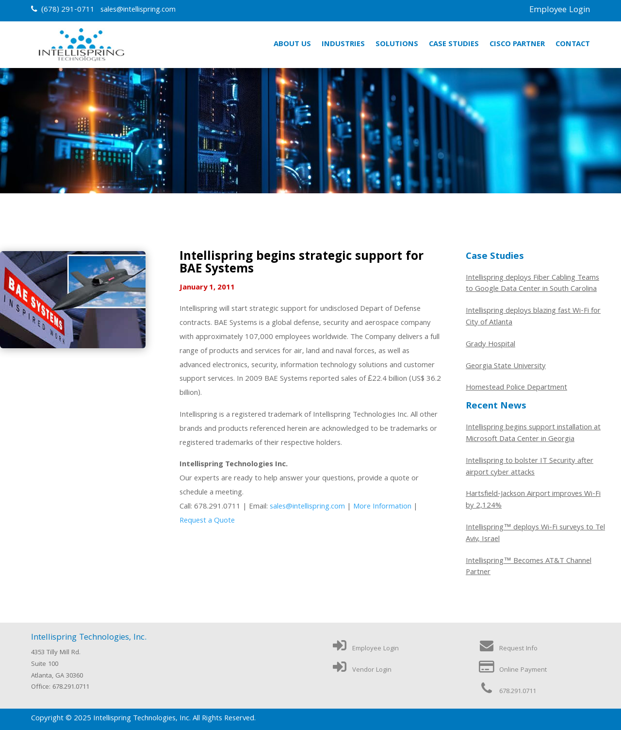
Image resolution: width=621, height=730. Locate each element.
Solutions (397, 44)
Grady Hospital (490, 345)
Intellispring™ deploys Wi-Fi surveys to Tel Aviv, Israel (535, 534)
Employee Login (559, 10)
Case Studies (454, 44)
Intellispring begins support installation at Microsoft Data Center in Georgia (533, 434)
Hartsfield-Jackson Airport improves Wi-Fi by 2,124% (533, 500)
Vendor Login (361, 670)
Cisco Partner (517, 44)
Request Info (508, 649)
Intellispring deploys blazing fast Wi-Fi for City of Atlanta (533, 317)
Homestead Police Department (516, 388)
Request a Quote (207, 521)
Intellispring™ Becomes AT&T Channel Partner (528, 567)
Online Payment (512, 670)
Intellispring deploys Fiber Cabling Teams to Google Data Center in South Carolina (532, 284)
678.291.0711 (507, 691)
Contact (573, 44)
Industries (343, 44)
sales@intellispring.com (138, 10)
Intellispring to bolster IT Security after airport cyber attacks (529, 467)
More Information (382, 507)
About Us (292, 44)
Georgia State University (506, 367)
